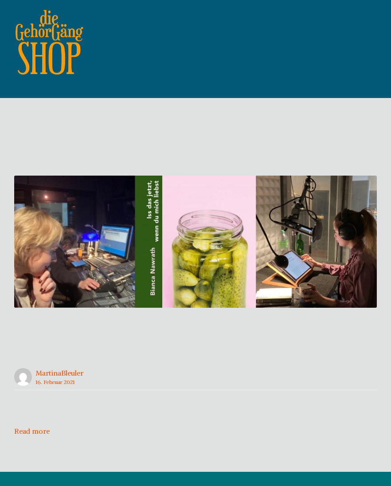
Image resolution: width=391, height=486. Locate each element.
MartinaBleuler (59, 387)
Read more (32, 445)
